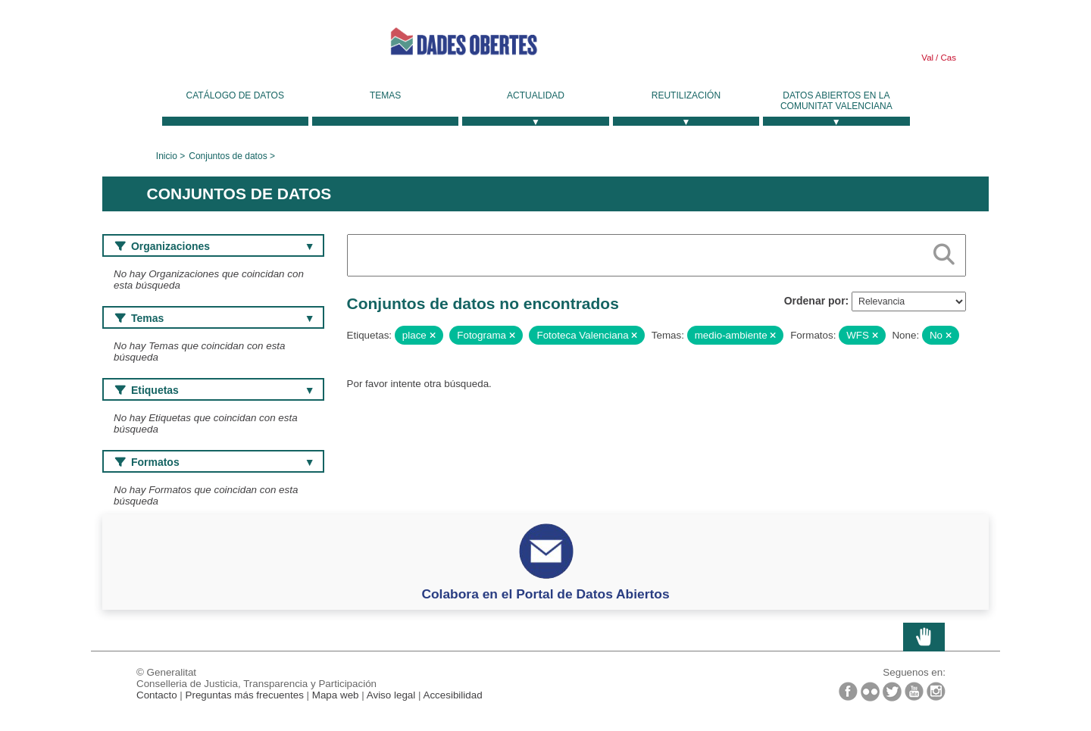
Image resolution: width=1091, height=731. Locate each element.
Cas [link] (947, 57)
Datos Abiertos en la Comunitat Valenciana (836, 100)
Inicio (166, 156)
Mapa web (335, 695)
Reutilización (686, 95)
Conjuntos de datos (228, 156)
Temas (385, 95)
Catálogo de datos (235, 95)
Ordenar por (815, 301)
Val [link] (927, 57)
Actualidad (535, 95)
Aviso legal (391, 695)
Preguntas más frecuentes (245, 695)
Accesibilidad (452, 695)
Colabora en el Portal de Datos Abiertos (545, 593)
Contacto (156, 695)
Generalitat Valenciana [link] (216, 47)
